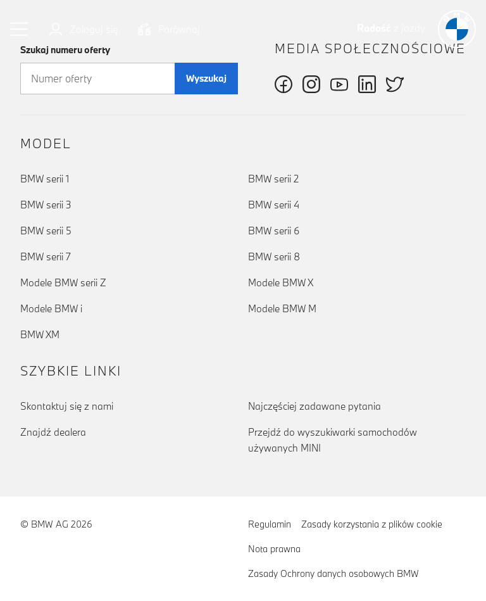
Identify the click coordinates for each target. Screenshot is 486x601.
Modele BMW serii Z (63, 282)
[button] (19, 29)
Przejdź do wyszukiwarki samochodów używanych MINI (332, 440)
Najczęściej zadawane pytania (314, 406)
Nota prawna (274, 549)
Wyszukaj (206, 78)
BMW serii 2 (273, 178)
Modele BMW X (280, 282)
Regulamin (269, 524)
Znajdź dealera (53, 432)
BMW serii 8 (274, 256)
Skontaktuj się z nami (66, 406)
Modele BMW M (282, 308)
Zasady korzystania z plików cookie (371, 524)
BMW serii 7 (45, 256)
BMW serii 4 (273, 204)
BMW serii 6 (273, 230)
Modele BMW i (51, 308)
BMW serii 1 (44, 178)
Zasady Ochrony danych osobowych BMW (333, 573)
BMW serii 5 (46, 230)
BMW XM (39, 334)
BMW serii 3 (46, 204)
